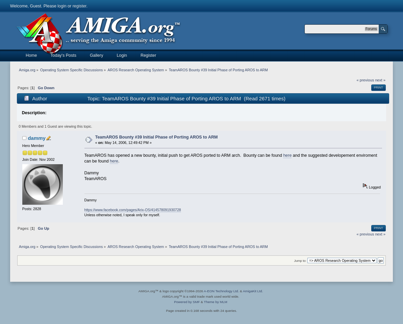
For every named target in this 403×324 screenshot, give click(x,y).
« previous (365, 80)
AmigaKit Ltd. (253, 291)
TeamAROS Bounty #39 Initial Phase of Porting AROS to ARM (156, 137)
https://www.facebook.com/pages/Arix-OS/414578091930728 (132, 210)
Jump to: (300, 261)
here (287, 155)
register (79, 6)
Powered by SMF (187, 302)
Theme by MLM (215, 302)
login (61, 6)
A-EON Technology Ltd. (221, 291)
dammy (36, 138)
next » (380, 80)
